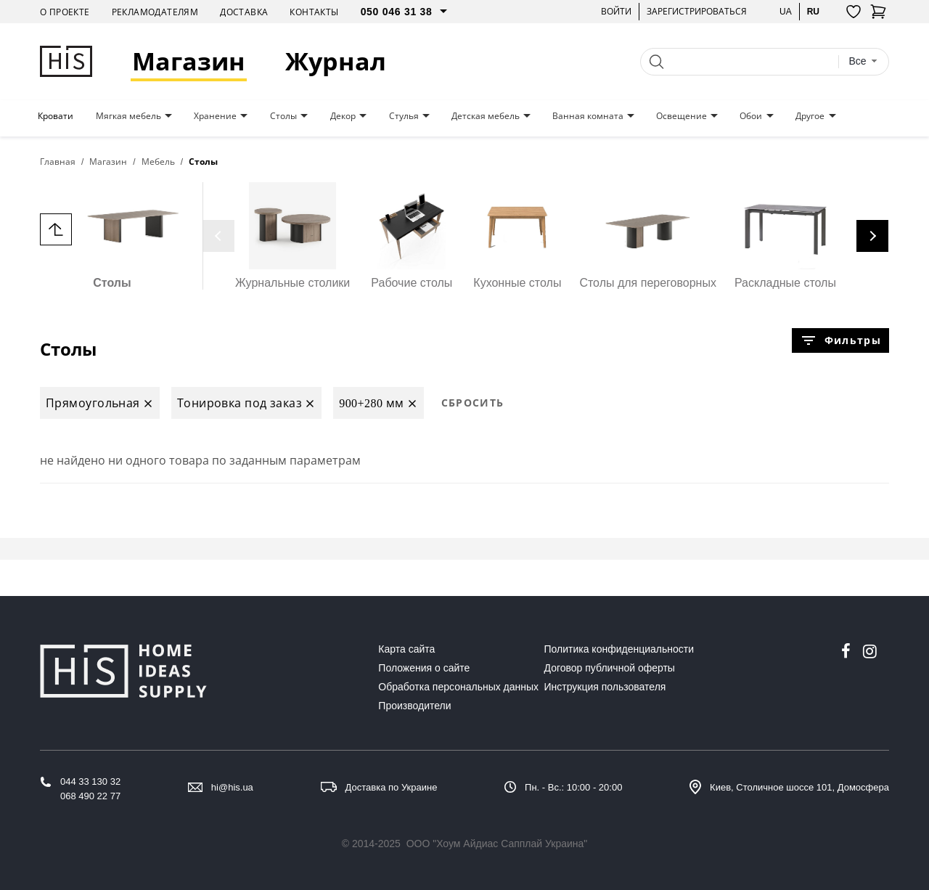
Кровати (55, 116)
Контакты (314, 12)
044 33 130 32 (90, 781)
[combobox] (863, 61)
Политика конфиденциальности (619, 649)
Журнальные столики (292, 235)
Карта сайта (406, 649)
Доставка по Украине (391, 787)
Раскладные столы (785, 235)
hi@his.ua (232, 787)
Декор (343, 116)
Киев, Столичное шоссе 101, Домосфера (799, 787)
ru (813, 11)
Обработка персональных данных (458, 687)
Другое (809, 116)
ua (785, 11)
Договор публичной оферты (609, 668)
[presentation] (218, 236)
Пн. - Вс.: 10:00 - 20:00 (573, 787)
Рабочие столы (411, 235)
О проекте (65, 12)
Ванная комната (587, 116)
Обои (751, 116)
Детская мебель (485, 116)
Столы (283, 116)
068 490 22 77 (90, 796)
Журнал (335, 61)
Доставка (244, 12)
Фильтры (840, 340)
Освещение (681, 116)
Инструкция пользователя (605, 687)
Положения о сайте (424, 668)
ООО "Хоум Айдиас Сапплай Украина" (497, 843)
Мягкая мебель (128, 116)
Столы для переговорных (647, 235)
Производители (414, 705)
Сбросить (472, 402)
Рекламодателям (155, 12)
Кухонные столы (517, 235)
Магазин (188, 61)
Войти (616, 11)
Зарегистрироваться (697, 11)
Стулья (404, 116)
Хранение (215, 116)
